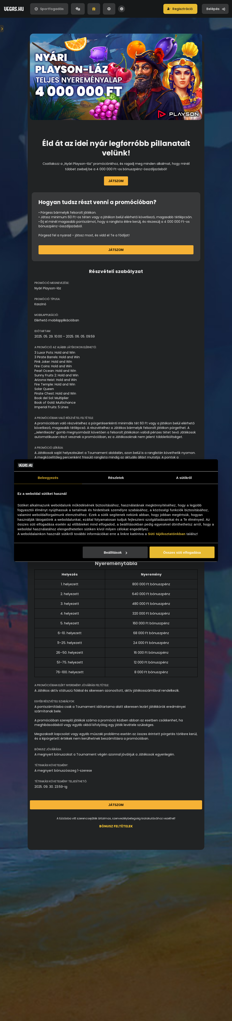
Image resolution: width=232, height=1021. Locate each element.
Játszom (116, 181)
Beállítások (115, 552)
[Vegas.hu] (13, 9)
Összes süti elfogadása (182, 552)
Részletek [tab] (116, 477)
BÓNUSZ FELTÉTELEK (116, 826)
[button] (180, 9)
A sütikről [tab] (184, 477)
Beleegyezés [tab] (48, 477)
